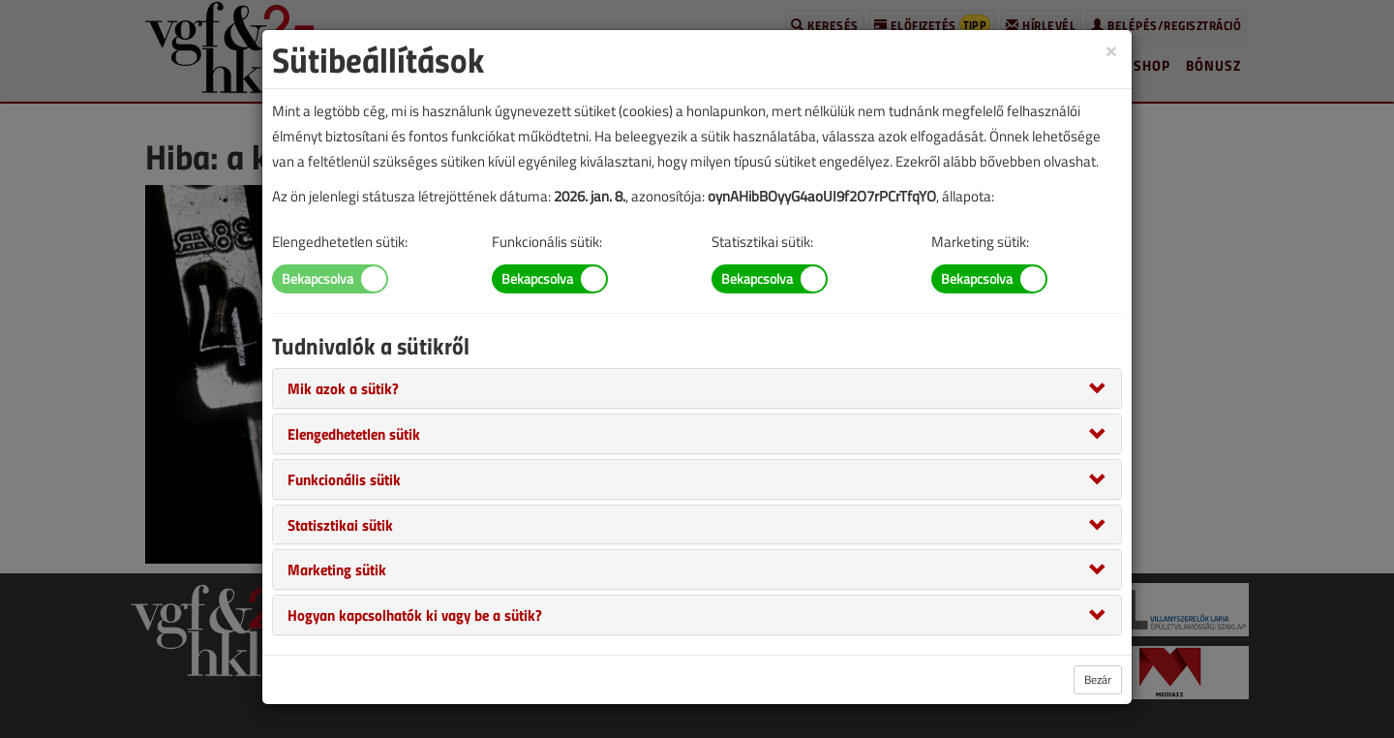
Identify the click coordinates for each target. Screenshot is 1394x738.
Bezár (1097, 679)
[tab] (697, 388)
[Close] (1111, 50)
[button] (343, 387)
